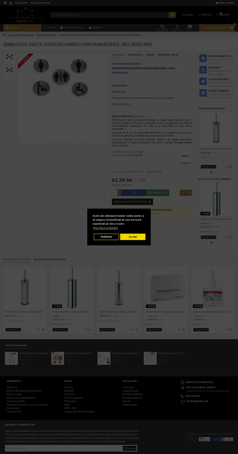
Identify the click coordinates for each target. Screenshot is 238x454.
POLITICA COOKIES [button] (105, 228)
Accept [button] (133, 236)
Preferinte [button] (106, 236)
